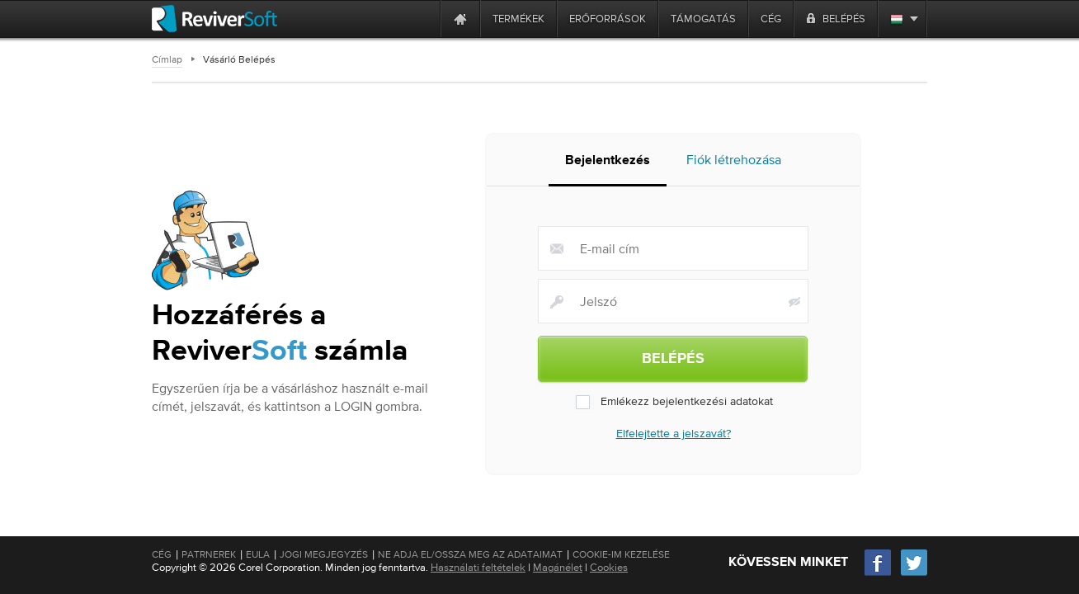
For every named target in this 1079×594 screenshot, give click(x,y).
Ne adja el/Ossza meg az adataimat (470, 554)
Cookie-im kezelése (621, 554)
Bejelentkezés (607, 165)
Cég (162, 554)
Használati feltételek (478, 567)
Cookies (609, 567)
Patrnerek (208, 554)
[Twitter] (914, 574)
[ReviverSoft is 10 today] (424, 18)
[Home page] (460, 18)
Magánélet (557, 567)
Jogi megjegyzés (324, 554)
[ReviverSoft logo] (214, 18)
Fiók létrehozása (733, 164)
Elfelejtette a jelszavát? (673, 437)
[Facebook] (879, 574)
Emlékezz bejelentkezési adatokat (673, 405)
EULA (258, 554)
